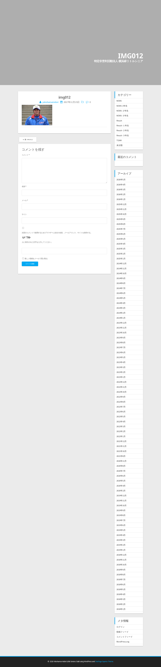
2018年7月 (121, 579)
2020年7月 (121, 471)
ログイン (120, 627)
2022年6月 (121, 411)
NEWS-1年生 (121, 106)
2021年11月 (121, 446)
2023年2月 (121, 372)
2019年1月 (121, 550)
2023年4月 (121, 362)
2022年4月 (121, 421)
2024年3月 (121, 308)
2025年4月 (121, 243)
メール (25, 200)
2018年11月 (121, 559)
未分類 (119, 145)
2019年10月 (121, 505)
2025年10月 (121, 214)
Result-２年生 (122, 130)
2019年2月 (121, 545)
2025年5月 (121, 239)
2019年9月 (121, 510)
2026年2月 (121, 194)
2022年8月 (121, 402)
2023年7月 (121, 347)
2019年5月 (121, 530)
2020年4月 (121, 485)
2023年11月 (121, 327)
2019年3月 (121, 540)
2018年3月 (121, 599)
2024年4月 (121, 303)
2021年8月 (121, 456)
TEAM (119, 140)
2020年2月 (121, 490)
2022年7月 (121, 406)
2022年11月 (121, 387)
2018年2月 (121, 604)
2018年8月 (121, 574)
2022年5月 (121, 416)
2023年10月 (121, 332)
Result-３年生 (122, 135)
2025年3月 (121, 248)
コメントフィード (124, 636)
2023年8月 (121, 342)
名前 (24, 186)
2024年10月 (121, 273)
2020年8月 (121, 466)
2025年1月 (121, 258)
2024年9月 (121, 278)
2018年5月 (121, 589)
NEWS (119, 101)
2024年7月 (121, 288)
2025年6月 (121, 234)
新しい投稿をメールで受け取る (36, 258)
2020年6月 (121, 476)
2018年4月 (121, 594)
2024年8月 (121, 283)
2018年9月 (121, 569)
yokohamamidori (50, 102)
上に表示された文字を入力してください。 (37, 242)
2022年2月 (121, 431)
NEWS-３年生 (122, 115)
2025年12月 (121, 204)
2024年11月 (121, 268)
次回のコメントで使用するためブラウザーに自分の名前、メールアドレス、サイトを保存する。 (57, 232)
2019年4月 (121, 535)
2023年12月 (121, 323)
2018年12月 (121, 555)
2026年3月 (121, 189)
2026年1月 (121, 199)
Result (119, 120)
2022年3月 (121, 426)
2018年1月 (121, 609)
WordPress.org (122, 641)
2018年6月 (121, 584)
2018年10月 (121, 564)
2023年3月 (121, 367)
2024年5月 (121, 298)
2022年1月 (121, 436)
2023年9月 (121, 337)
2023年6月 (121, 352)
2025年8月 (121, 224)
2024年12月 (121, 263)
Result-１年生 (122, 125)
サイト (24, 214)
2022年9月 (121, 397)
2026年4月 (121, 184)
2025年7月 (121, 229)
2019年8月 (121, 515)
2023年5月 (121, 357)
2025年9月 (121, 219)
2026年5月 (121, 179)
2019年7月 (121, 520)
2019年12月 (121, 495)
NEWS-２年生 (122, 110)
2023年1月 (121, 377)
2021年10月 (121, 451)
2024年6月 (121, 293)
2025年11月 (121, 209)
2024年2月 (121, 313)
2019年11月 (121, 500)
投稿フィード (122, 632)
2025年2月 (121, 253)
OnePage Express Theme (104, 661)
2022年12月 (121, 382)
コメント (26, 155)
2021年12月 (121, 441)
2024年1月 (121, 318)
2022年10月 (121, 392)
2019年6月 (121, 525)
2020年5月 (121, 480)
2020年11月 (121, 461)
